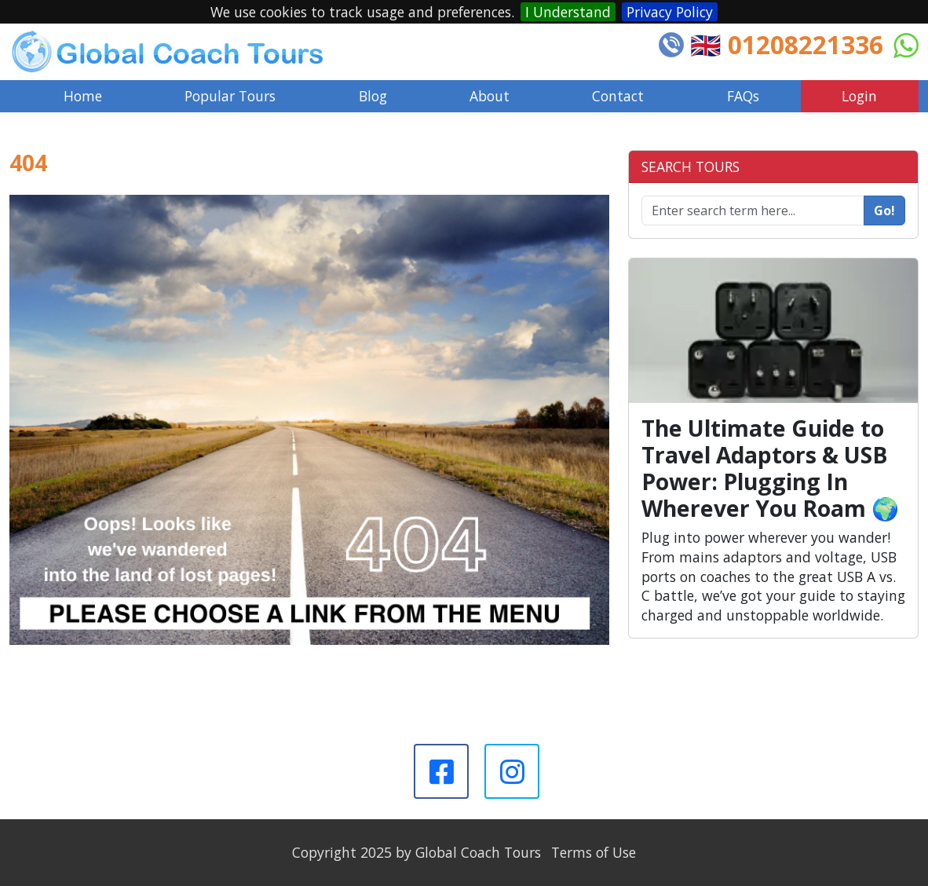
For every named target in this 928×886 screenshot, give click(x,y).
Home (83, 95)
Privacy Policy (670, 11)
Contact (618, 95)
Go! (884, 210)
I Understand (568, 11)
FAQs (743, 95)
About (489, 95)
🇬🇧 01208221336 (786, 44)
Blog (373, 95)
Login (859, 95)
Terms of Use (593, 852)
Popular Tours (230, 95)
